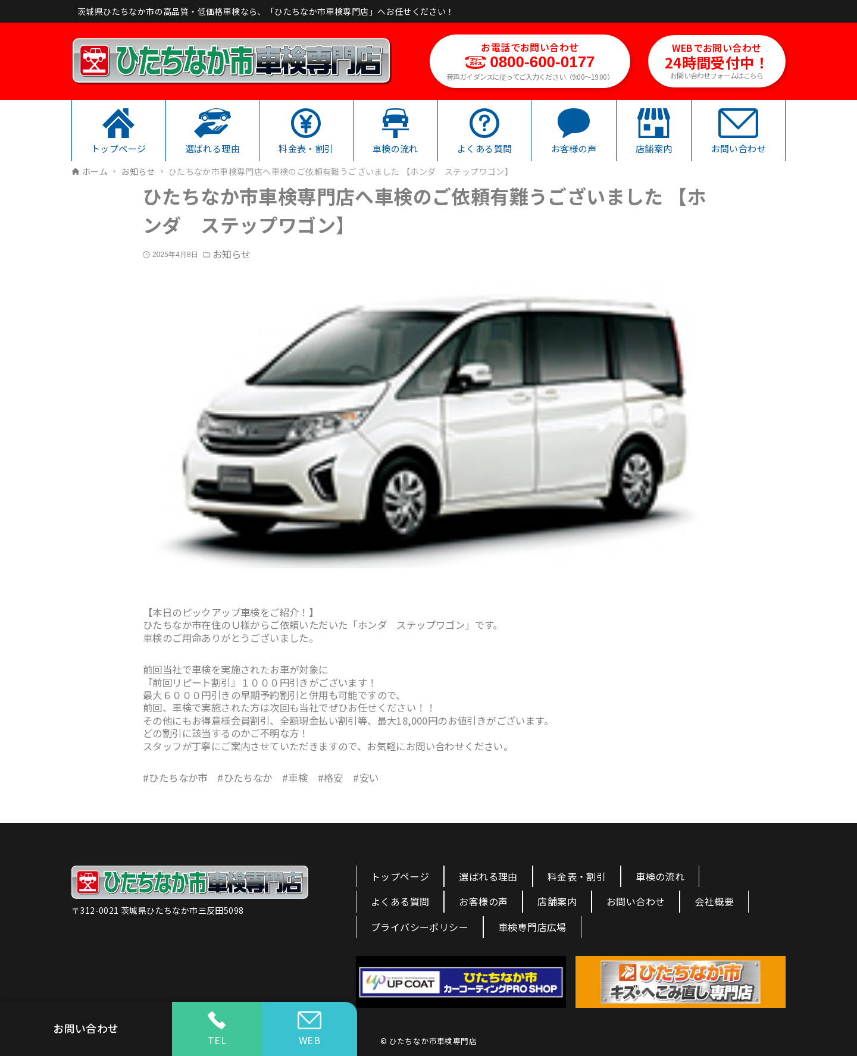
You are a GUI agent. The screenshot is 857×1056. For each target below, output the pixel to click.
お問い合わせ (635, 901)
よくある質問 (400, 901)
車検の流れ (660, 876)
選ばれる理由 (488, 876)
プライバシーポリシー (419, 927)
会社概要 (714, 901)
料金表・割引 (577, 876)
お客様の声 (483, 901)
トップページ (400, 876)
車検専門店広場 (532, 927)
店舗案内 (557, 901)
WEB (309, 1029)
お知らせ (231, 254)
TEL (217, 1029)
